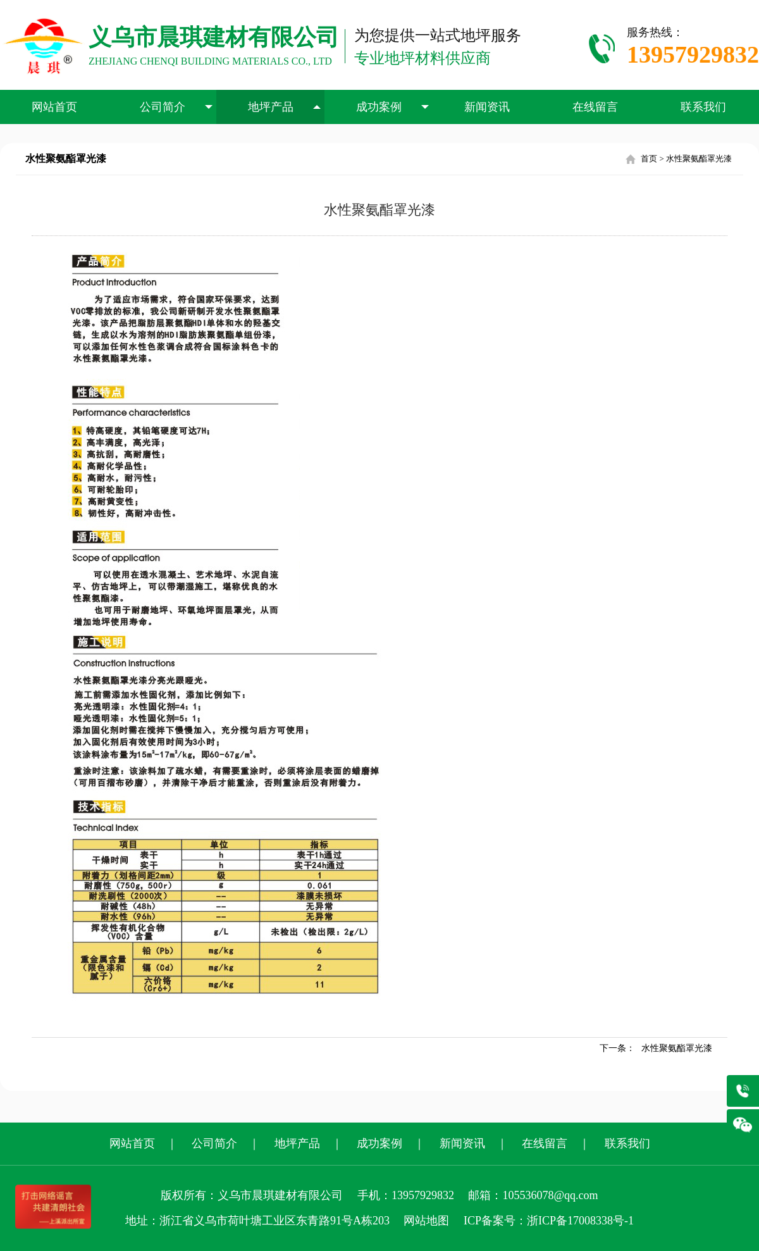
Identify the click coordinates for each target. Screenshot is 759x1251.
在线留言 (595, 107)
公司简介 (176, 107)
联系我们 (703, 107)
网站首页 (54, 107)
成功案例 (392, 107)
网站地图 (426, 1220)
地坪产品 (284, 107)
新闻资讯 (487, 107)
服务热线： (693, 49)
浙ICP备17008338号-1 (580, 1220)
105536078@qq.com (550, 1195)
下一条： (656, 1048)
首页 (649, 158)
